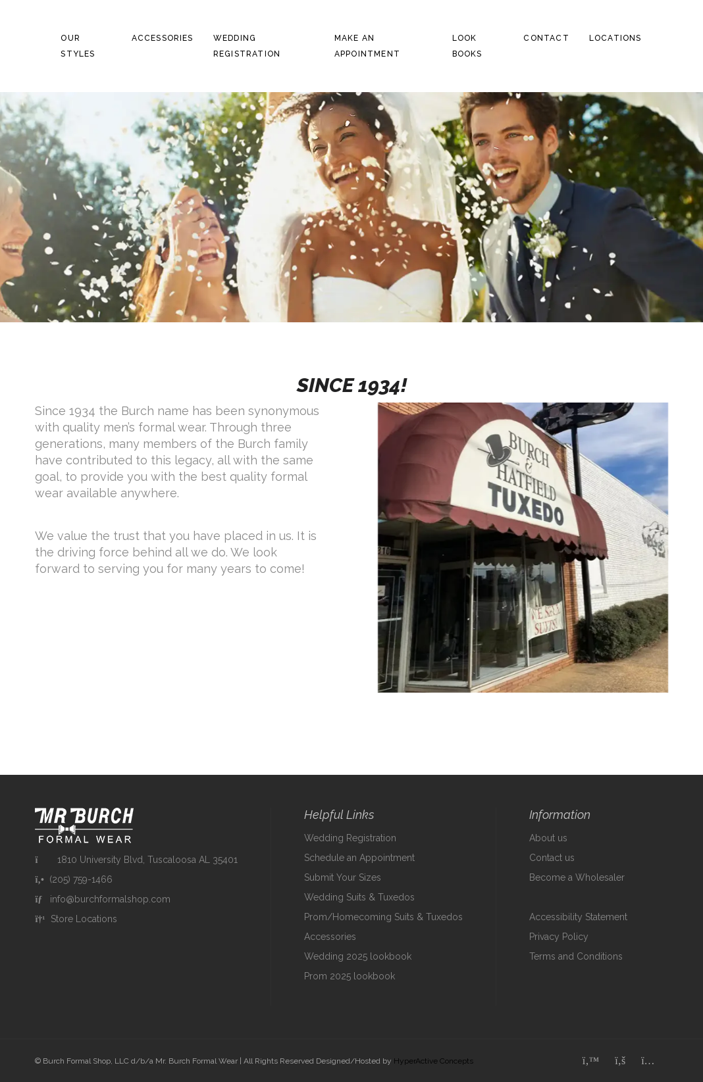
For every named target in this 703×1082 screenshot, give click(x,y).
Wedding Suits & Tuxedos (359, 897)
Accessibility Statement (578, 917)
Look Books (467, 46)
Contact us (552, 857)
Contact (546, 38)
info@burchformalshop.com (102, 899)
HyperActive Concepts (433, 1061)
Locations (615, 38)
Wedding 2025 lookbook (357, 956)
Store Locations (76, 919)
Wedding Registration (246, 46)
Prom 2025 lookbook (349, 976)
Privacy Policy (558, 936)
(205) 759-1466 (73, 879)
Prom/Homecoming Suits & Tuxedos (383, 917)
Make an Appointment (367, 46)
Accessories (163, 38)
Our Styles (78, 46)
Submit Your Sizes (342, 877)
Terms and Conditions (576, 956)
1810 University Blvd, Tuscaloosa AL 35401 (136, 859)
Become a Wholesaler (577, 877)
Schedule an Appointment (359, 857)
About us (548, 838)
